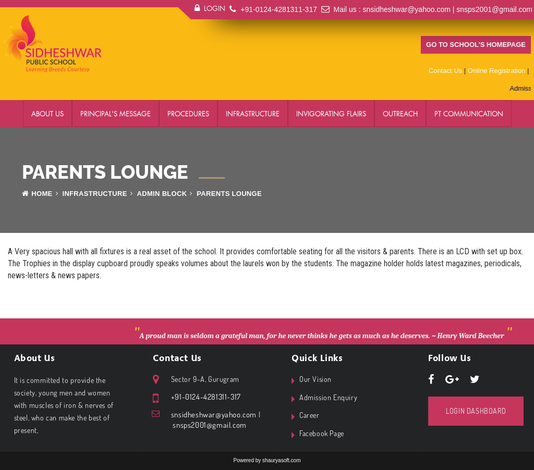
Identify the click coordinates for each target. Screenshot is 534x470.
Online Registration (497, 71)
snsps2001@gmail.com (494, 9)
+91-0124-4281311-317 (278, 9)
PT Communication (468, 113)
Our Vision (315, 379)
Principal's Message (115, 113)
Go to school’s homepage (476, 44)
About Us (47, 113)
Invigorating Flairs (331, 113)
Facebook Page (321, 433)
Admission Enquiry (328, 397)
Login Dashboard (476, 410)
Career (309, 415)
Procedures (188, 113)
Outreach (400, 113)
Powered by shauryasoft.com (267, 460)
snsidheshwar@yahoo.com (407, 9)
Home (37, 193)
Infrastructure (253, 113)
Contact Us (445, 71)
